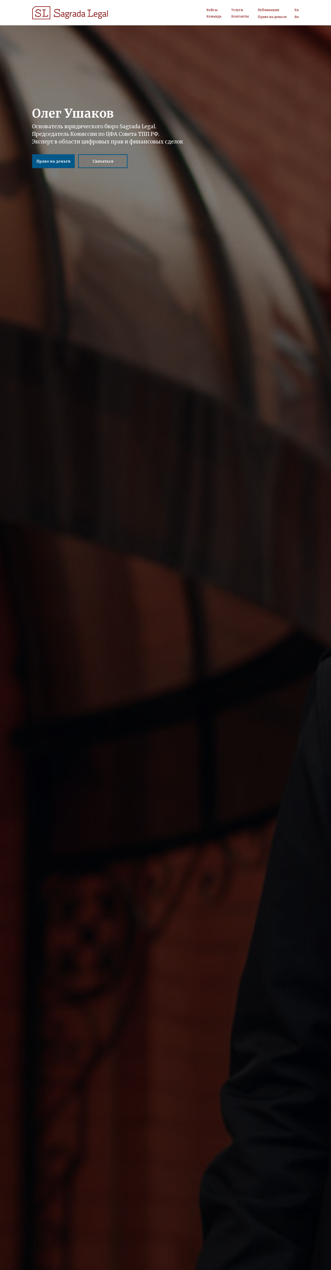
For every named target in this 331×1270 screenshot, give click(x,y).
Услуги (237, 10)
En (296, 10)
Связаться (103, 161)
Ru (296, 17)
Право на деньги (272, 17)
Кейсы (212, 10)
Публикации (268, 10)
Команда (213, 16)
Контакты (240, 16)
